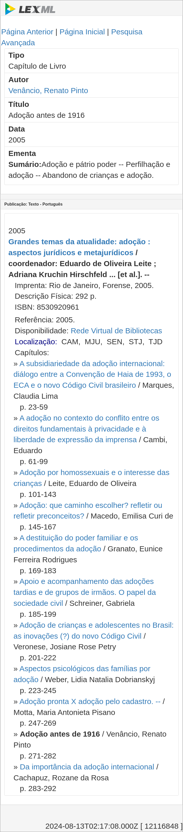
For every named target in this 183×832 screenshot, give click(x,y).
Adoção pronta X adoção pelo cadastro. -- (89, 701)
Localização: (36, 341)
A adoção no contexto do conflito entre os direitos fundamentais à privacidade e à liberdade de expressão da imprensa (86, 429)
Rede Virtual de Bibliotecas (116, 330)
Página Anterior (27, 31)
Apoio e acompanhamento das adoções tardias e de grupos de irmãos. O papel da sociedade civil (84, 592)
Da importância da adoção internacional (87, 767)
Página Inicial (82, 31)
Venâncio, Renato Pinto (48, 90)
